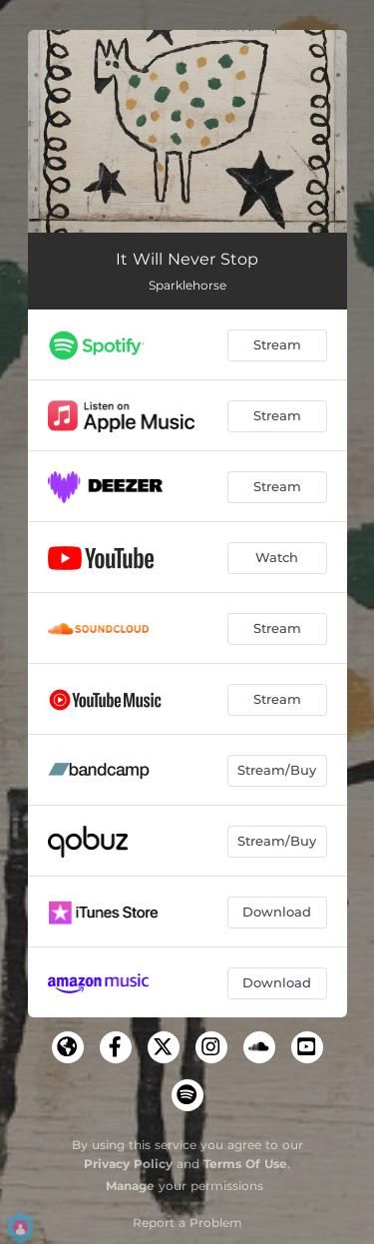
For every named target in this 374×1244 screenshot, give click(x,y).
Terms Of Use (245, 1163)
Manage (130, 1185)
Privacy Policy (128, 1163)
